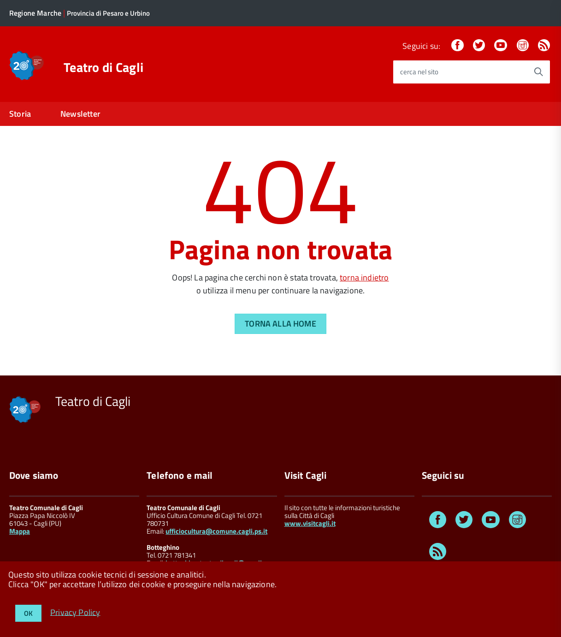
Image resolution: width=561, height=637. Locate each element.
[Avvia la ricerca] (538, 71)
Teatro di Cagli (103, 67)
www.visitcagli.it (310, 523)
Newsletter (80, 113)
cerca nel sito (419, 72)
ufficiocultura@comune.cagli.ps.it (216, 531)
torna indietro (364, 277)
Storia (20, 113)
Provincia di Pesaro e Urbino (108, 13)
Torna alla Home (280, 323)
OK (28, 613)
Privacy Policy (75, 612)
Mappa (19, 531)
